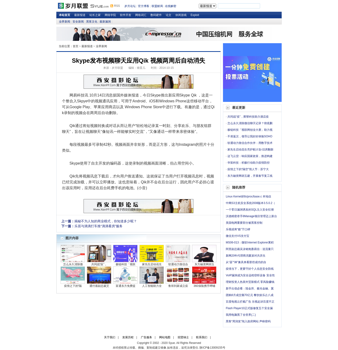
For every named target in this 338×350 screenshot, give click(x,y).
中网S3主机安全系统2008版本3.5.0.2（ (250, 203)
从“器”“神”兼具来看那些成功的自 (246, 262)
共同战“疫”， (99, 264)
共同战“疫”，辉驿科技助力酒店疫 (248, 116)
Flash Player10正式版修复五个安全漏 (249, 308)
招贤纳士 (183, 337)
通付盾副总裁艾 (99, 286)
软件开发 (125, 15)
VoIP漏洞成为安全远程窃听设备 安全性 (250, 275)
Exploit (195, 15)
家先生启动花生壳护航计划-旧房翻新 (250, 149)
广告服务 (146, 337)
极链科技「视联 (125, 264)
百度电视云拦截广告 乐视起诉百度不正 (250, 301)
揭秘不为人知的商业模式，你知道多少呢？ (105, 221)
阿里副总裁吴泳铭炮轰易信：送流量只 (250, 249)
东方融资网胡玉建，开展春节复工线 (250, 175)
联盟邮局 (157, 6)
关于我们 (109, 337)
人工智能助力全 (152, 286)
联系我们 (201, 337)
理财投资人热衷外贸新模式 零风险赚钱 (250, 282)
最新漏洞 (105, 21)
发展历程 (128, 337)
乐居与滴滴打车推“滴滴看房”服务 (98, 226)
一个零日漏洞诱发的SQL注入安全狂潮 (250, 209)
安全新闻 (78, 21)
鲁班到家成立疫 (178, 286)
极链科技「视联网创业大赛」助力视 (250, 129)
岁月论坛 (130, 6)
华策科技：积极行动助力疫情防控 (248, 162)
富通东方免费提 (125, 286)
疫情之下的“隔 (73, 286)
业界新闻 (64, 21)
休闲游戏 (181, 15)
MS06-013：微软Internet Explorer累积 (250, 242)
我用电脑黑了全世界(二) (241, 314)
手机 (118, 188)
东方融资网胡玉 (204, 264)
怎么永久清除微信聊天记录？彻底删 (250, 123)
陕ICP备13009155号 (212, 347)
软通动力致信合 (178, 264)
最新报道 (79, 15)
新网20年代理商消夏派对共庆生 (245, 255)
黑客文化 (91, 21)
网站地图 (164, 337)
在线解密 (170, 6)
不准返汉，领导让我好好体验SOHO (249, 136)
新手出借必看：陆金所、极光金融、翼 (250, 288)
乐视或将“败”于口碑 (238, 229)
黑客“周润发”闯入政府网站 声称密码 (248, 321)
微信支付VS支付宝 (237, 236)
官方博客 (143, 6)
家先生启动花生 (152, 264)
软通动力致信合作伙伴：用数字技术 (250, 143)
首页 (75, 46)
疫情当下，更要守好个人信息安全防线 (250, 268)
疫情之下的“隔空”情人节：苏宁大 (248, 169)
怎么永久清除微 (73, 264)
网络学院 (110, 15)
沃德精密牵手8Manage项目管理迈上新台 (251, 216)
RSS (117, 6)
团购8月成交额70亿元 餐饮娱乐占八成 (249, 295)
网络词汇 (140, 15)
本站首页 (64, 15)
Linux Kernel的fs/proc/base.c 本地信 (248, 196)
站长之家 (95, 15)
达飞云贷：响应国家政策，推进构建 (250, 156)
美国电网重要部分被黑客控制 (244, 222)
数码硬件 (156, 15)
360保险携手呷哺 (204, 286)
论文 (168, 15)
